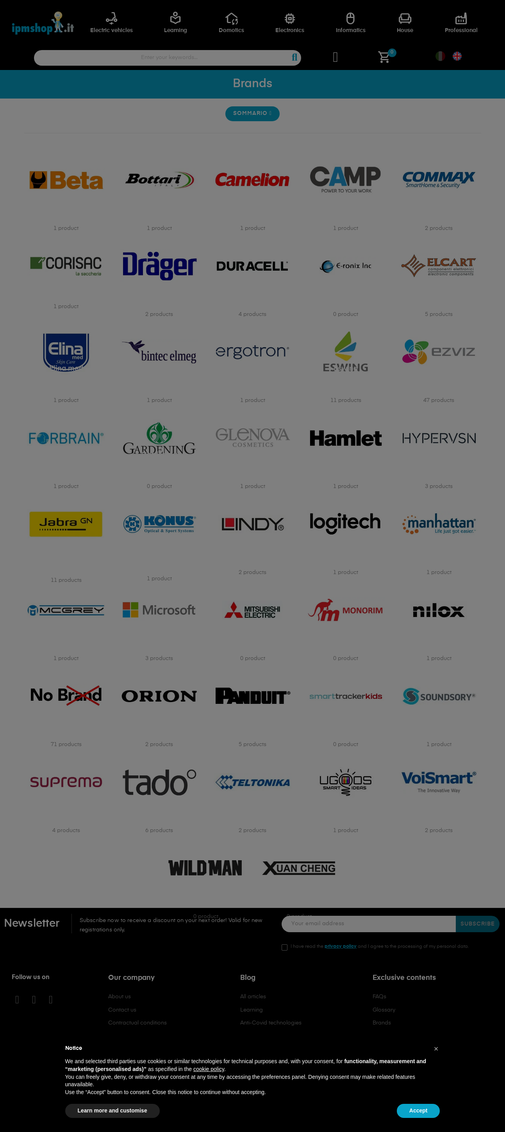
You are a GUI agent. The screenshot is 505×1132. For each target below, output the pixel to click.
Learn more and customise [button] (112, 1110)
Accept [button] (418, 1110)
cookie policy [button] (208, 1069)
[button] (436, 1048)
